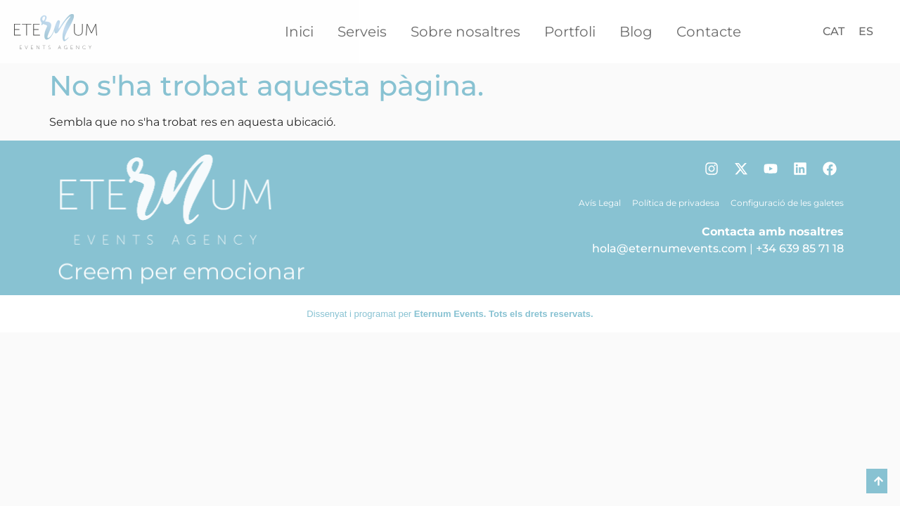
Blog (635, 31)
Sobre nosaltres (465, 31)
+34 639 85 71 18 (800, 248)
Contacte (708, 31)
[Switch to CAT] (833, 31)
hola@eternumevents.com (669, 248)
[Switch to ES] (865, 31)
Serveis (362, 31)
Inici (299, 31)
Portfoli (570, 31)
